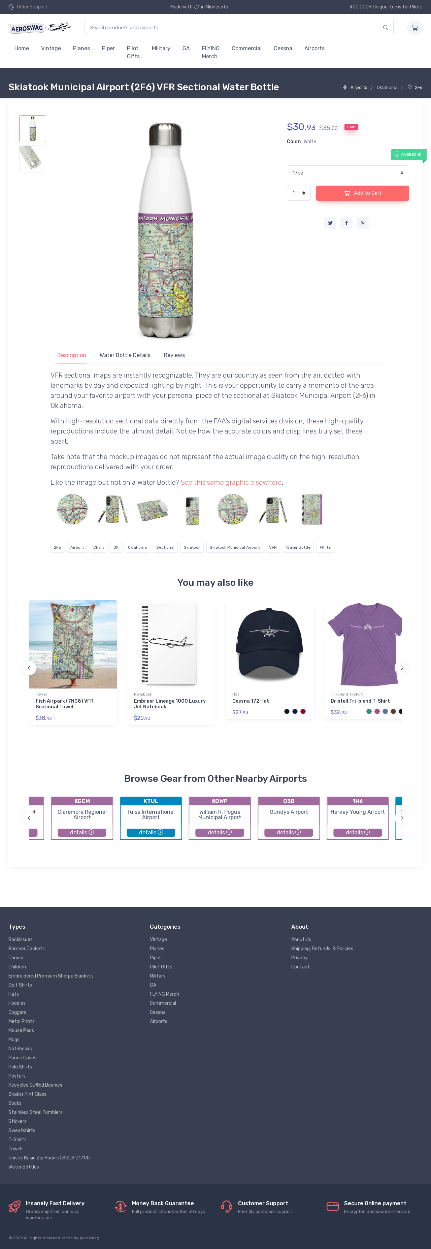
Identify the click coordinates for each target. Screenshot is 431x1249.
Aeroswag (89, 1238)
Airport (77, 547)
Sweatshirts (21, 1130)
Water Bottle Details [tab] (125, 355)
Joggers (17, 1012)
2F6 (415, 87)
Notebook (143, 694)
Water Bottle (298, 547)
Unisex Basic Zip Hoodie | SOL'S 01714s (49, 1158)
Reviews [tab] (174, 355)
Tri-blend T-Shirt (347, 694)
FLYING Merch (211, 52)
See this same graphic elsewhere (231, 482)
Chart (98, 547)
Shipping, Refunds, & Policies (322, 949)
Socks (15, 1103)
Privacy (299, 958)
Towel (41, 694)
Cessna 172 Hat (250, 701)
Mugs (14, 1040)
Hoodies (17, 1003)
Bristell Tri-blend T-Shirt (360, 701)
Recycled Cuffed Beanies (35, 1085)
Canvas (16, 958)
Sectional (165, 547)
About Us (301, 939)
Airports (314, 48)
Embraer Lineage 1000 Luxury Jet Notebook (170, 704)
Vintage (51, 48)
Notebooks (20, 1049)
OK (116, 547)
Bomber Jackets (26, 949)
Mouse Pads (21, 1030)
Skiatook (192, 547)
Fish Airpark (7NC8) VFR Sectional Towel (65, 704)
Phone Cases (22, 1058)
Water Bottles (23, 1167)
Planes (81, 48)
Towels (16, 1149)
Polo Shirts (20, 1067)
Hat (235, 694)
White (325, 547)
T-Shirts (17, 1140)
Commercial (247, 48)
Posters (17, 1076)
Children (17, 967)
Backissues (20, 939)
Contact (300, 967)
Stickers (17, 1121)
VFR (273, 547)
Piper (108, 48)
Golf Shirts (20, 985)
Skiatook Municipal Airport (235, 547)
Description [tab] (71, 355)
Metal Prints (21, 1021)
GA (186, 48)
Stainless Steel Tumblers (35, 1112)
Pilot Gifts (133, 52)
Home (21, 48)
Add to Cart (363, 193)
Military (161, 48)
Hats (13, 994)
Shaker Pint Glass (27, 1094)
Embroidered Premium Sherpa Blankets (51, 976)
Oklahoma (137, 547)
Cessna (283, 48)
